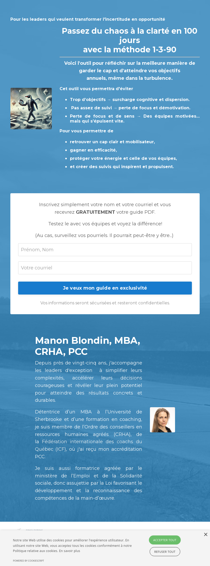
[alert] (105, 548)
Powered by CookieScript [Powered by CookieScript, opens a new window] (28, 560)
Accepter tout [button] (164, 540)
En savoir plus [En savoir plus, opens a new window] (69, 551)
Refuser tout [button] (165, 552)
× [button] (205, 535)
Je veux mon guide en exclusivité (105, 288)
